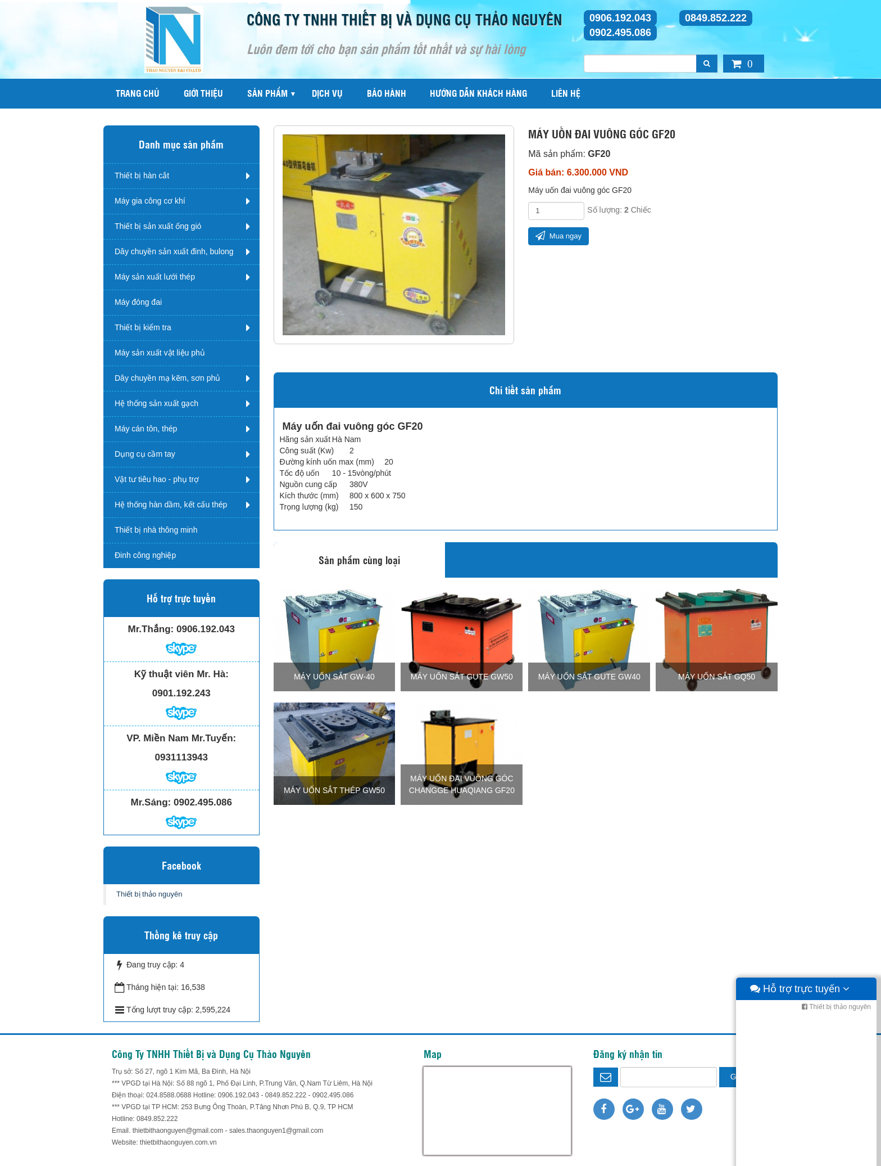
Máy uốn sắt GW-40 (334, 676)
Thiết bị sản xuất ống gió (158, 226)
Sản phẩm (267, 93)
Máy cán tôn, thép (146, 428)
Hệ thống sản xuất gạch (156, 403)
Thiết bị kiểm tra (143, 327)
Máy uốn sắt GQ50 (716, 676)
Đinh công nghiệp (145, 555)
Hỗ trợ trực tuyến (800, 1154)
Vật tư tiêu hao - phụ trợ (157, 479)
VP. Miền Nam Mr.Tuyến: (181, 738)
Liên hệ (565, 93)
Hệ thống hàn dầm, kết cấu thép (171, 504)
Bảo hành (386, 93)
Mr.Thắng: (151, 629)
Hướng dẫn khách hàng (478, 93)
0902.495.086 (620, 32)
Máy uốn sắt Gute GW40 (589, 676)
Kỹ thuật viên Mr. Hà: (181, 674)
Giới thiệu (203, 93)
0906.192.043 (620, 18)
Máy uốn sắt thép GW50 (334, 790)
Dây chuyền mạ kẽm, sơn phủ (167, 377)
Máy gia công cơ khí (150, 200)
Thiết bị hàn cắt (142, 175)
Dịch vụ (327, 93)
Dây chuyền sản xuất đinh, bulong (174, 251)
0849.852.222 (716, 18)
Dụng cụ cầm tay (145, 453)
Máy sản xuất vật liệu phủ (160, 352)
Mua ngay (558, 235)
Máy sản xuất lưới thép (155, 276)
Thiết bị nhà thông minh (156, 529)
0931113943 (181, 757)
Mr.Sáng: (150, 802)
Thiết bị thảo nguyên (149, 894)
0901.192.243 (181, 693)
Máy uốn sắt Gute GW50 (462, 676)
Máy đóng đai (138, 302)
